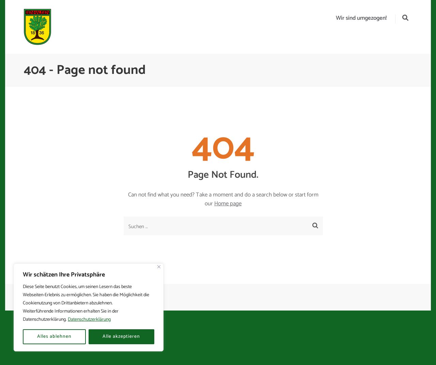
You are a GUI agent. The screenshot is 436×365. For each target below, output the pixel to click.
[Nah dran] (158, 266)
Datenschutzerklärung (89, 319)
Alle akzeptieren (121, 336)
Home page (228, 203)
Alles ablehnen (54, 336)
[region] (89, 307)
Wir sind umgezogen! (361, 18)
